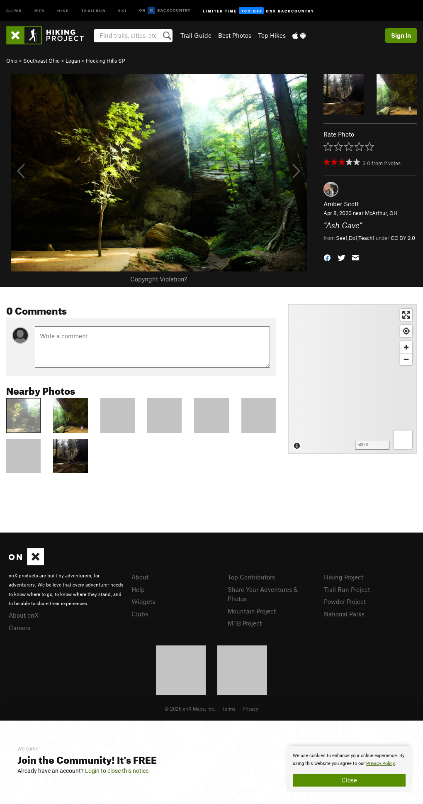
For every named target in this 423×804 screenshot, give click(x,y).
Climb (14, 10)
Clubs (139, 614)
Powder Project (345, 601)
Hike (63, 10)
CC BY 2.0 (403, 238)
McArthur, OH (381, 213)
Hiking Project (343, 577)
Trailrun (93, 10)
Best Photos (234, 35)
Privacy (250, 708)
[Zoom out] (406, 359)
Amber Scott (341, 204)
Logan (73, 60)
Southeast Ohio (41, 60)
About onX (24, 615)
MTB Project (245, 623)
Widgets (143, 601)
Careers (19, 627)
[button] (327, 256)
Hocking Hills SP (105, 60)
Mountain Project (252, 611)
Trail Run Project (347, 589)
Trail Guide (196, 35)
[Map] (352, 379)
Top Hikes (272, 35)
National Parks (344, 614)
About (139, 577)
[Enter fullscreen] (406, 315)
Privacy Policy (380, 763)
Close (349, 780)
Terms (229, 708)
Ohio (11, 60)
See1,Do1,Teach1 (355, 238)
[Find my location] (406, 331)
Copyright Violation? (158, 279)
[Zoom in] (406, 347)
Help (138, 589)
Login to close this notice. (117, 770)
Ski (122, 10)
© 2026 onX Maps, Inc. (190, 708)
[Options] (403, 439)
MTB (39, 10)
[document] (349, 769)
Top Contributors (251, 577)
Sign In (401, 35)
